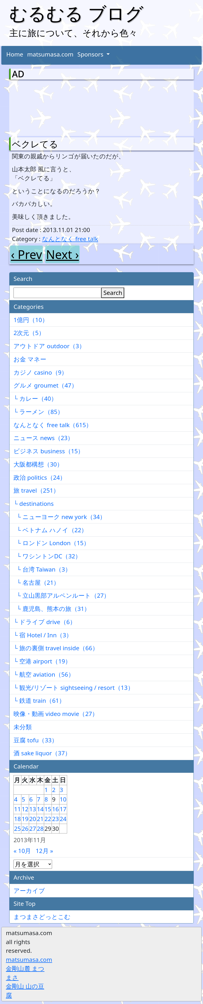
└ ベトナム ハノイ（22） (50, 530)
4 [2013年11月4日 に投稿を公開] (15, 799)
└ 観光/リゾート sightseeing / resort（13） (73, 688)
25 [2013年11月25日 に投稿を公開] (17, 828)
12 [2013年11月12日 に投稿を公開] (25, 809)
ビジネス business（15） (48, 451)
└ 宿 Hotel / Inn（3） (42, 635)
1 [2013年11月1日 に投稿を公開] (46, 790)
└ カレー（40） (35, 398)
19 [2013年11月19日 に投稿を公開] (25, 819)
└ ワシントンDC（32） (47, 556)
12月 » (44, 851)
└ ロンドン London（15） (51, 543)
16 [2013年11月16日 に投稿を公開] (55, 809)
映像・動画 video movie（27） (55, 714)
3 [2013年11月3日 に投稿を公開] (61, 790)
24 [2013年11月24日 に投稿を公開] (63, 819)
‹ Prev (26, 254)
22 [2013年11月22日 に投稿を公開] (47, 819)
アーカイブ (29, 891)
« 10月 (22, 851)
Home (14, 54)
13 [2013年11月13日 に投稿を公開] (32, 809)
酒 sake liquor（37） (42, 753)
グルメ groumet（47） (45, 385)
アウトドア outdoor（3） (49, 346)
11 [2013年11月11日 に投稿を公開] (17, 809)
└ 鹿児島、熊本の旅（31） (51, 609)
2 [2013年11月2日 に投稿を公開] (54, 790)
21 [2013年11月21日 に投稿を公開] (40, 819)
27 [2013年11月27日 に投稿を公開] (32, 828)
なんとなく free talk (70, 239)
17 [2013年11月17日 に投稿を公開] (63, 809)
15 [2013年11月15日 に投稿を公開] (47, 809)
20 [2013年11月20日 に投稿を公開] (32, 819)
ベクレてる (35, 144)
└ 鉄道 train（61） (39, 700)
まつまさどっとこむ (42, 917)
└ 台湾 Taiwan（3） (42, 569)
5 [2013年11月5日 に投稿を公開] (23, 799)
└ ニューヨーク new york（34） (59, 517)
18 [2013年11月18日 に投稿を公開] (17, 819)
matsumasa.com (50, 54)
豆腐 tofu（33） (35, 740)
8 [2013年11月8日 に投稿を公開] (46, 799)
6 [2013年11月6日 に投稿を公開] (31, 799)
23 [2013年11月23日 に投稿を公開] (55, 819)
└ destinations (33, 503)
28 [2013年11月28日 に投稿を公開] (40, 828)
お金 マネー (29, 359)
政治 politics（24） (39, 477)
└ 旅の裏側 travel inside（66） (55, 648)
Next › (62, 254)
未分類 (22, 727)
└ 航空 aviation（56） (43, 674)
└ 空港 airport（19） (42, 661)
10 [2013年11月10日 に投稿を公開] (63, 799)
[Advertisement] (39, 107)
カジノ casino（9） (40, 372)
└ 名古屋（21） (36, 582)
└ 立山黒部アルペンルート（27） (61, 595)
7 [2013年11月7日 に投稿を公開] (38, 799)
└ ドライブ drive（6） (44, 622)
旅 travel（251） (36, 490)
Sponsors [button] (91, 54)
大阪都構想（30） (38, 464)
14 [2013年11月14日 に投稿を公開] (40, 809)
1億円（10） (30, 320)
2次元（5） (29, 333)
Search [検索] (112, 293)
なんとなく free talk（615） (52, 425)
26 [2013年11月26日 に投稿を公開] (25, 828)
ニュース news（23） (43, 438)
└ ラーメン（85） (38, 412)
